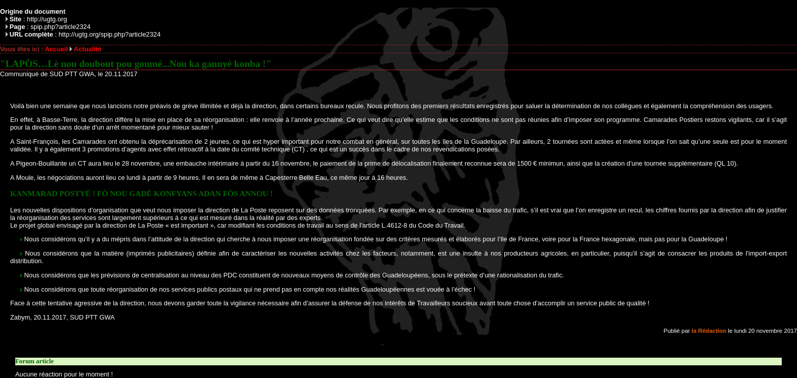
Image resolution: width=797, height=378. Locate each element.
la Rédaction (709, 331)
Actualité (87, 49)
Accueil (56, 49)
